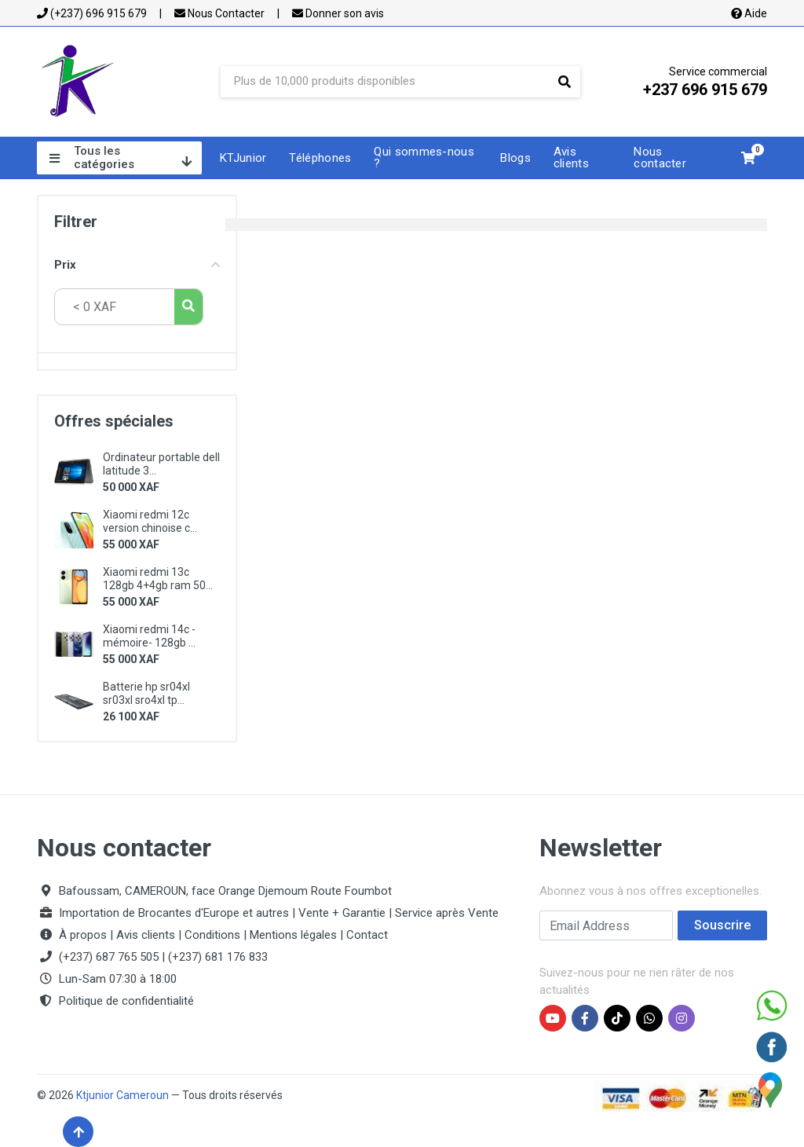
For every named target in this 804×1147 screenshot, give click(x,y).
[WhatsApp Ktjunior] (649, 1018)
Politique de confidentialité (126, 1001)
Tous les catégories (120, 157)
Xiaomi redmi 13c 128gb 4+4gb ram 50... (158, 579)
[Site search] (385, 81)
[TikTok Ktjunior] (617, 1018)
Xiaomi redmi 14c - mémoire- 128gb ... (149, 636)
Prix (137, 265)
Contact (367, 935)
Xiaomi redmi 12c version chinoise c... (150, 521)
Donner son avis (338, 13)
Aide (749, 13)
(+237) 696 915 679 (92, 13)
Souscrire (722, 925)
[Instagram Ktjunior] (681, 1018)
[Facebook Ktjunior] (585, 1018)
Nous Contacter (219, 13)
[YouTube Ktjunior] (552, 1018)
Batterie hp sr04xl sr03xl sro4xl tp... (146, 693)
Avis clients (145, 935)
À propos (83, 935)
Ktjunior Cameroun (122, 1095)
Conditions (212, 935)
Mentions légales (293, 935)
